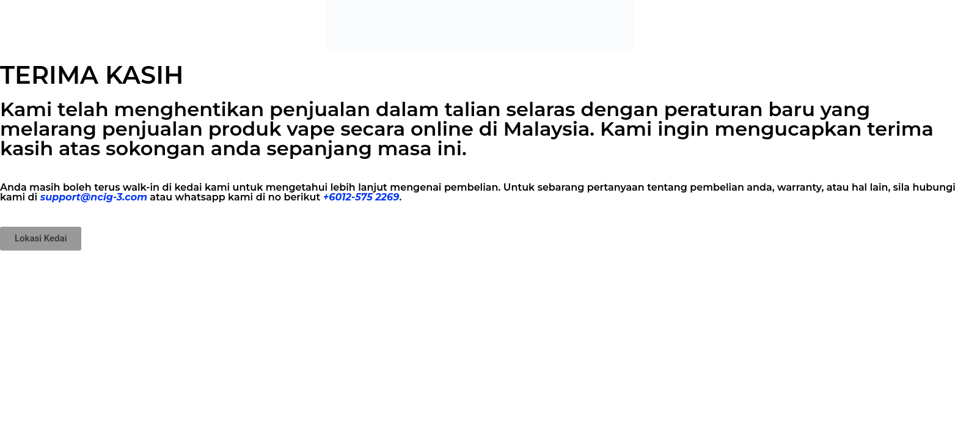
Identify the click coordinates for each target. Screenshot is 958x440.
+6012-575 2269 (361, 197)
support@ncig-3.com (93, 197)
